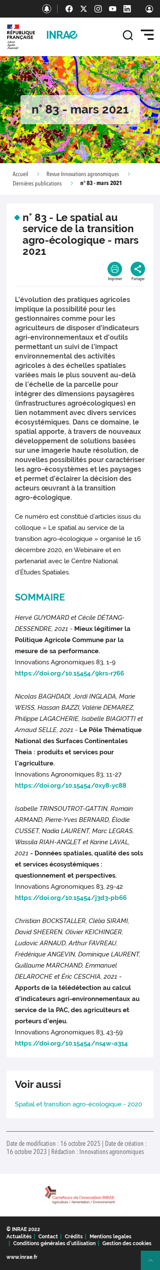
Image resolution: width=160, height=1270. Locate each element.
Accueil (20, 174)
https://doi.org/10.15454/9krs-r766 (69, 673)
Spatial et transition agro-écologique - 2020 (78, 1104)
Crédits (74, 1237)
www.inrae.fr (22, 1257)
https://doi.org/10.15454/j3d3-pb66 (71, 898)
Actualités (19, 1237)
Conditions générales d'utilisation (54, 1243)
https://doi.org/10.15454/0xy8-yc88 (70, 785)
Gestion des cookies (126, 1243)
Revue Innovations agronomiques (83, 174)
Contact (48, 1237)
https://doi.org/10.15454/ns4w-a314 (71, 1043)
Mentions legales (110, 1237)
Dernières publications (37, 184)
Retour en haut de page (154, 1264)
